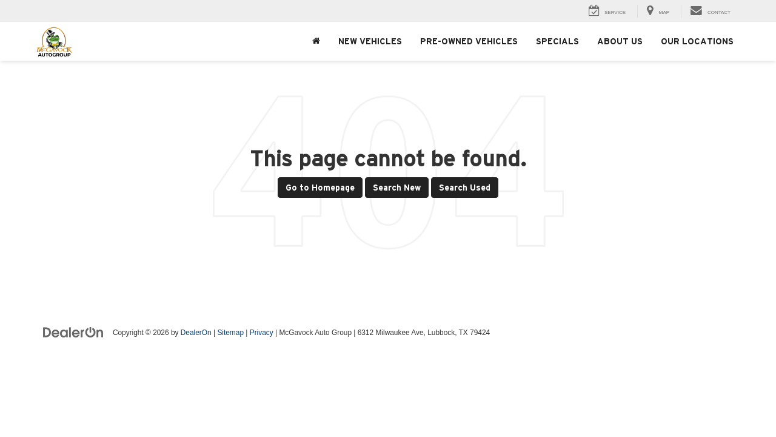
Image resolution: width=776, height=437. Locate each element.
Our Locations (697, 41)
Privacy (261, 332)
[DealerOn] (73, 332)
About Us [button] (620, 41)
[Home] (316, 41)
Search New (397, 187)
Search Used (464, 187)
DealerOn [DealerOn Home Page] (196, 332)
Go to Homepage (320, 187)
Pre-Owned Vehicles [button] (469, 41)
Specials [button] (557, 41)
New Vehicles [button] (370, 41)
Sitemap (230, 332)
